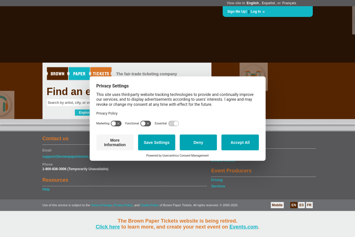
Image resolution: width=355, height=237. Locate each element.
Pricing (217, 180)
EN (293, 205)
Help (46, 189)
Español (268, 3)
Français (289, 3)
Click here (108, 227)
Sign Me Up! (237, 12)
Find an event (79, 91)
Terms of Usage (101, 205)
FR (309, 205)
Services (218, 186)
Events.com (243, 227)
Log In (256, 12)
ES (301, 205)
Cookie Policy (149, 205)
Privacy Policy (123, 205)
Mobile (277, 205)
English (253, 3)
